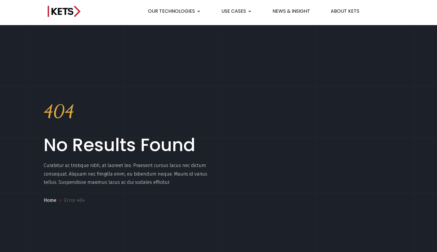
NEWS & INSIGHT (291, 11)
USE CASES (233, 11)
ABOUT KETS (345, 11)
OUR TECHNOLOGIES (171, 11)
